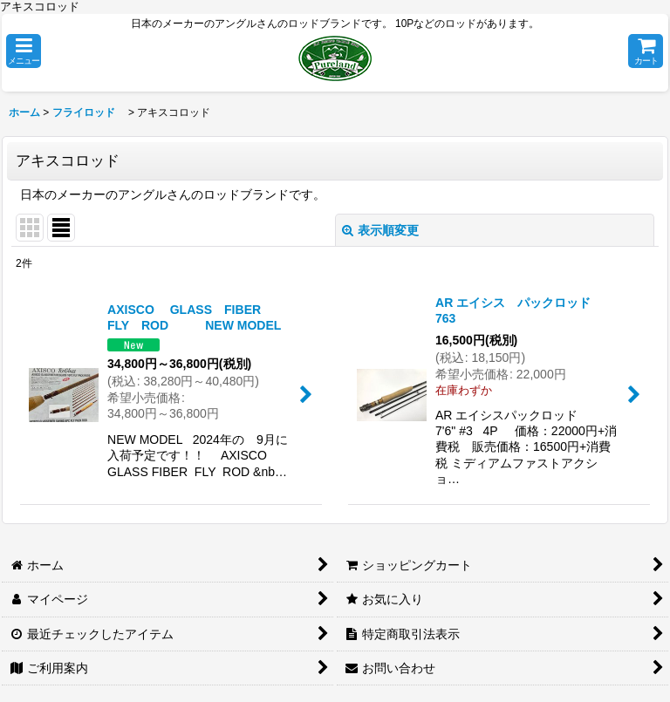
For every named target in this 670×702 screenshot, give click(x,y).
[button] (23, 51)
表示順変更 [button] (380, 230)
